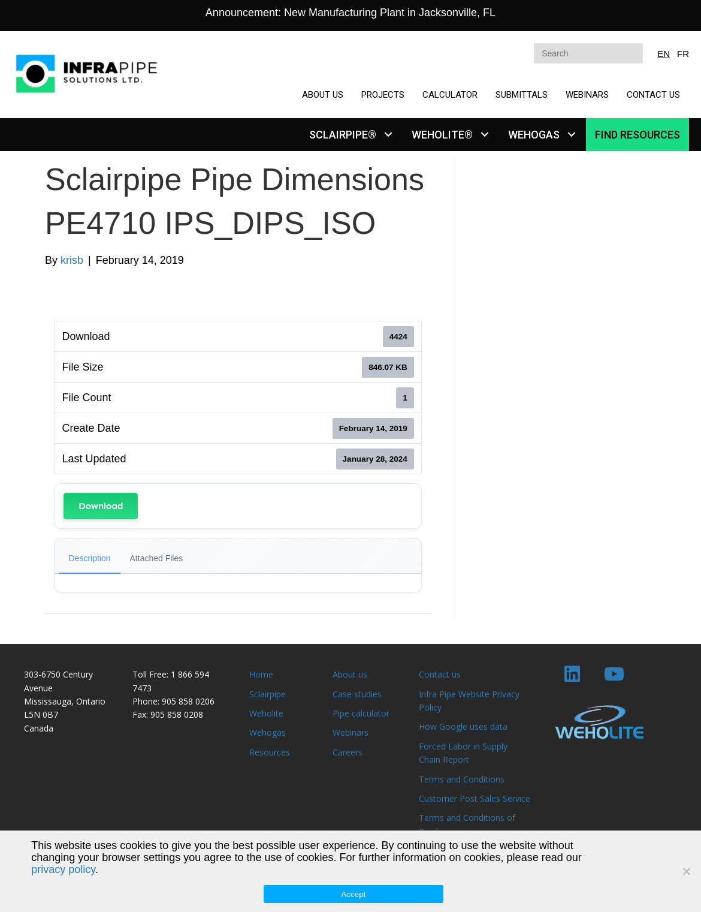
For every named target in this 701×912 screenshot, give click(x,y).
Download (100, 505)
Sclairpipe (267, 694)
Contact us (440, 674)
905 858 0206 (188, 701)
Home (261, 674)
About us (350, 674)
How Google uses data (463, 726)
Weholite (266, 713)
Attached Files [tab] (156, 558)
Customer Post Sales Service (474, 798)
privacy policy (63, 869)
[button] (388, 134)
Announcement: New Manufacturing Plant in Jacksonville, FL (350, 13)
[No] (686, 871)
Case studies (357, 694)
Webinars (350, 732)
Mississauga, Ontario (64, 701)
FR (683, 54)
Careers (347, 752)
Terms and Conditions (461, 779)
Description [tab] (90, 558)
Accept (353, 894)
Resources (269, 752)
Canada (38, 728)
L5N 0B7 (41, 714)
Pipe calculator (361, 713)
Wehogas (267, 732)
